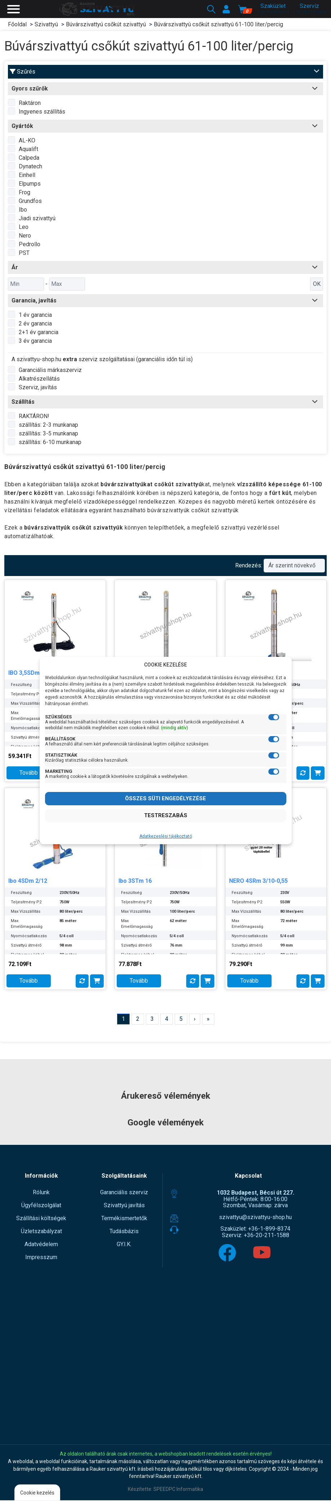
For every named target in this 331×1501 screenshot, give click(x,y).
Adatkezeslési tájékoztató (165, 836)
